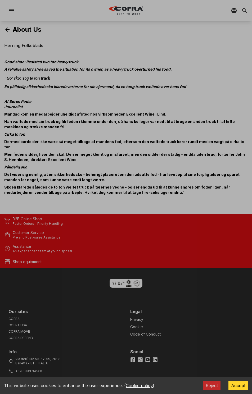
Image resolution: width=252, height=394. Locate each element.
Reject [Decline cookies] (212, 385)
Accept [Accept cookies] (238, 385)
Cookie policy (139, 385)
